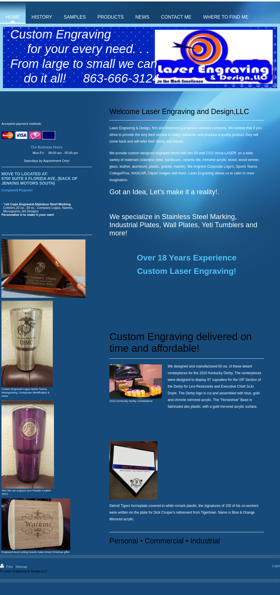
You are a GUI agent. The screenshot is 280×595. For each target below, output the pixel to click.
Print (7, 566)
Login (276, 566)
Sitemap (21, 566)
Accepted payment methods (21, 123)
